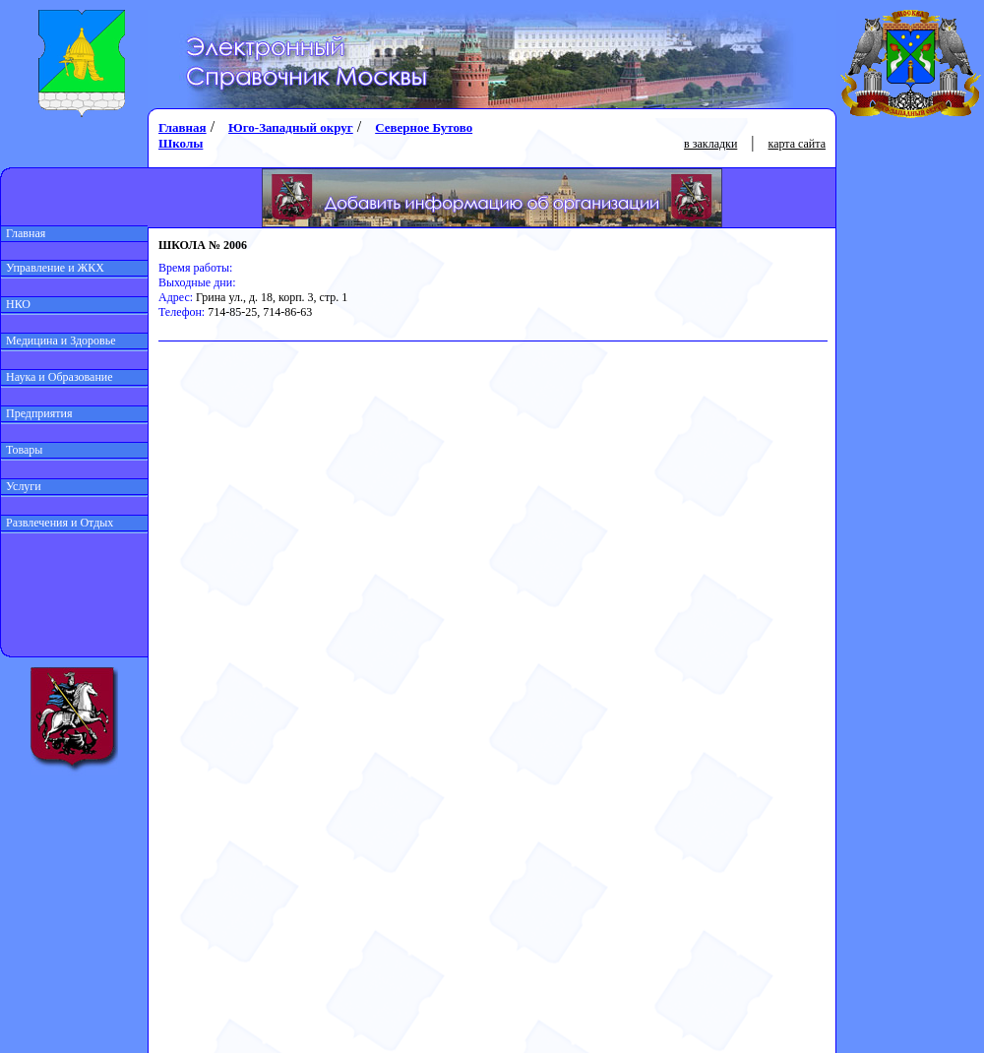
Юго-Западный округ (290, 127)
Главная (23, 233)
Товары (21, 450)
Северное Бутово (423, 127)
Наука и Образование (57, 377)
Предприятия (37, 413)
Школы (180, 143)
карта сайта (797, 144)
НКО (16, 304)
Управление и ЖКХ (52, 268)
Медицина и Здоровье (58, 340)
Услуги (21, 486)
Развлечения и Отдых (57, 522)
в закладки (710, 144)
